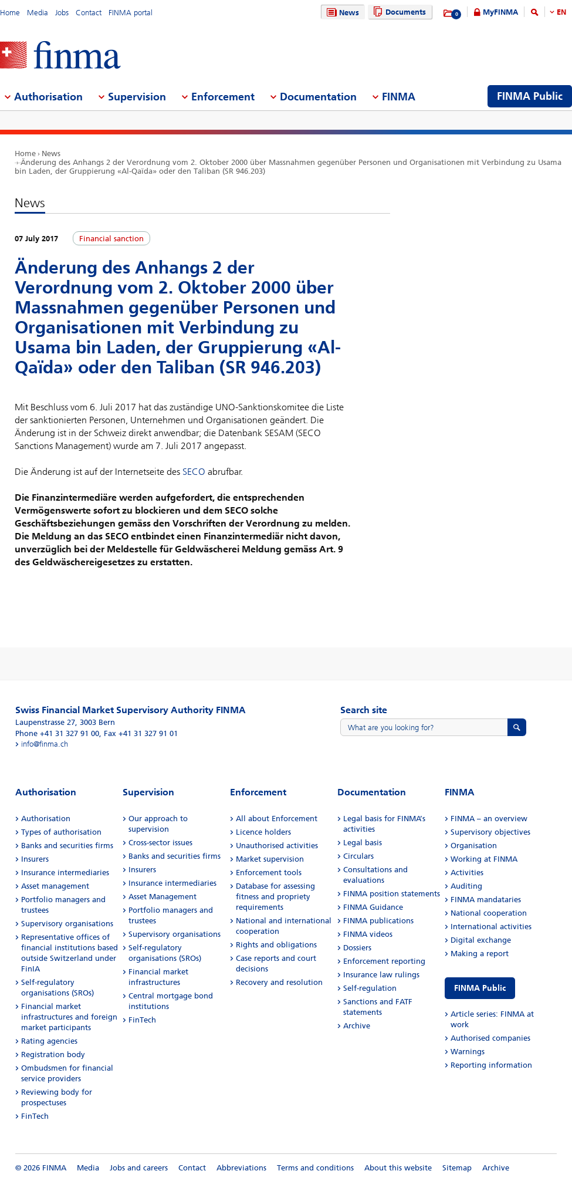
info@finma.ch (44, 744)
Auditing (466, 886)
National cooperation (489, 913)
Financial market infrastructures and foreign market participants (69, 1017)
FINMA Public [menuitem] (530, 96)
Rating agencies (49, 1041)
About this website (398, 1167)
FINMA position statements (391, 893)
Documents (398, 12)
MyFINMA (500, 12)
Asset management (55, 886)
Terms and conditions (315, 1167)
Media (37, 12)
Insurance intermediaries (65, 872)
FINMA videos (367, 934)
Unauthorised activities (277, 845)
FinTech (35, 1116)
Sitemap (457, 1167)
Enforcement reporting (384, 961)
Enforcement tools (269, 872)
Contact (88, 12)
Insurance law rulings (381, 974)
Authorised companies (490, 1038)
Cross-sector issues (160, 842)
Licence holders (263, 832)
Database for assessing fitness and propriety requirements (275, 897)
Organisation (474, 845)
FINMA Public (480, 988)
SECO (193, 471)
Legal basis (362, 842)
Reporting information (491, 1065)
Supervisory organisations (67, 923)
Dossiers (357, 947)
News (341, 12)
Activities (467, 872)
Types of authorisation (61, 832)
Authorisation (45, 818)
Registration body (53, 1054)
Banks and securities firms (67, 845)
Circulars (358, 856)
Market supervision (270, 859)
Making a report (480, 953)
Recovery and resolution (279, 982)
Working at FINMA (484, 859)
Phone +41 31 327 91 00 (57, 733)
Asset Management (162, 896)
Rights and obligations (276, 944)
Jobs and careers (139, 1167)
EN (561, 12)
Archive (356, 1025)
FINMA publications (378, 920)
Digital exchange (481, 940)
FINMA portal (131, 12)
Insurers (35, 859)
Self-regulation (370, 988)
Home (10, 12)
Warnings (468, 1051)
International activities (491, 926)
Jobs (62, 12)
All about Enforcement (276, 818)
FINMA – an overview (489, 818)
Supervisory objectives (490, 832)
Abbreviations (241, 1167)
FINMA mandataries (486, 899)
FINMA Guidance (373, 907)
